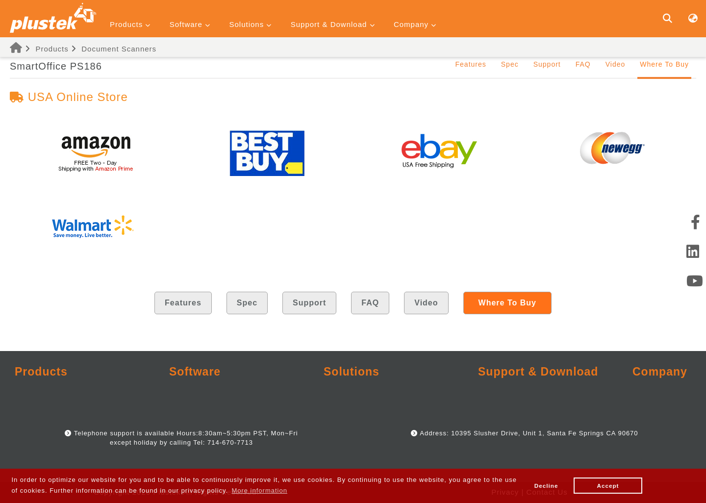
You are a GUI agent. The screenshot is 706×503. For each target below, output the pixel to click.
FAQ (583, 64)
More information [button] (259, 490)
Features (470, 64)
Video (615, 64)
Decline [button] (546, 485)
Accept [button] (608, 485)
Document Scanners (118, 49)
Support (547, 64)
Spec (510, 64)
